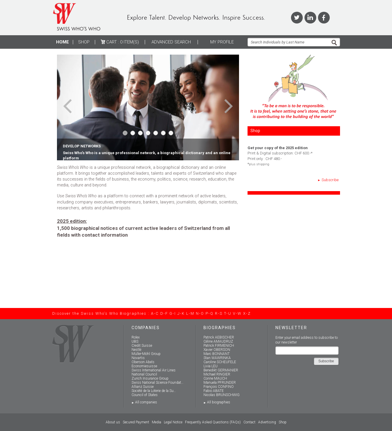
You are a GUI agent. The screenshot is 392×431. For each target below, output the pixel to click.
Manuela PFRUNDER (219, 383)
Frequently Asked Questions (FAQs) (213, 422)
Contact (249, 422)
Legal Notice (173, 422)
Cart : (120, 42)
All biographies (218, 402)
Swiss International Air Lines (154, 370)
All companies (146, 402)
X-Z (247, 313)
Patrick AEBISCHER (218, 337)
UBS (135, 341)
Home (62, 42)
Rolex (136, 337)
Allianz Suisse (143, 387)
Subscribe (330, 180)
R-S (219, 313)
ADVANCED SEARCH (171, 42)
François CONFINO (218, 387)
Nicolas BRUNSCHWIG (221, 395)
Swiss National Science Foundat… (158, 383)
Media (156, 422)
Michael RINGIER (216, 374)
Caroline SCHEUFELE (219, 362)
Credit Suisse (142, 346)
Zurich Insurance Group (150, 378)
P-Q (209, 313)
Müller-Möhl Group (146, 354)
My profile (222, 42)
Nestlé (136, 350)
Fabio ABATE (213, 391)
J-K (181, 313)
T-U (227, 313)
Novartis (138, 358)
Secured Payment (136, 422)
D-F (164, 313)
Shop (84, 42)
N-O (200, 313)
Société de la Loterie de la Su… (154, 391)
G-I (172, 313)
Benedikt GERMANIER (220, 370)
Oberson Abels (143, 362)
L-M (190, 313)
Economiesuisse (144, 366)
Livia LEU (210, 366)
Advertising (267, 422)
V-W (237, 313)
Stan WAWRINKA (217, 358)
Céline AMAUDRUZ (218, 341)
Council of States (145, 395)
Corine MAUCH (215, 378)
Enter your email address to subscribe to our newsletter (306, 340)
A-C (155, 313)
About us (113, 422)
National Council (144, 374)
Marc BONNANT (216, 354)
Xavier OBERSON (216, 350)
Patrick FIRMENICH (218, 346)
